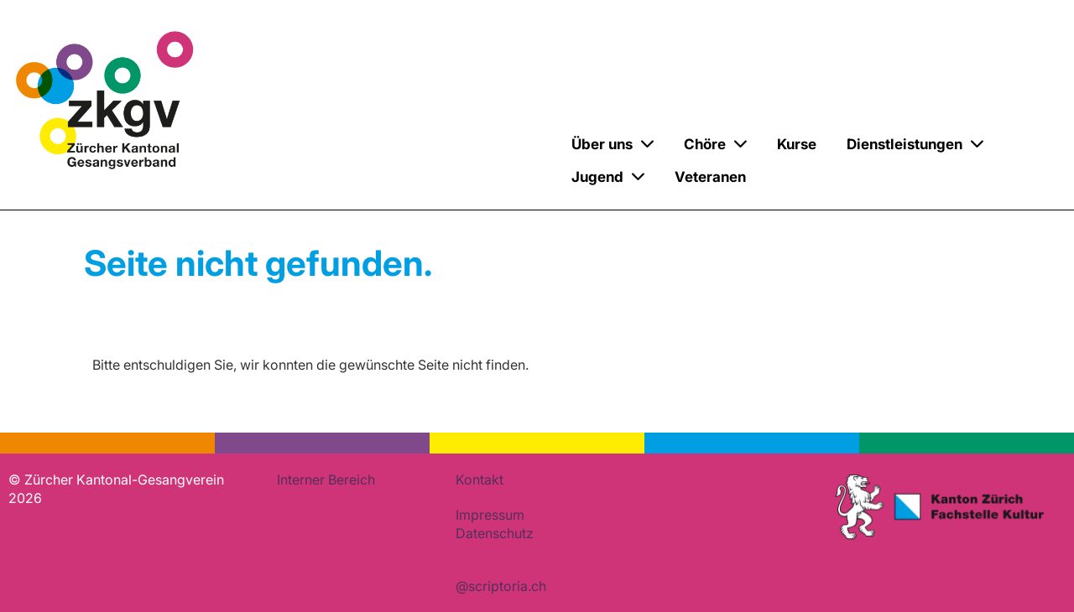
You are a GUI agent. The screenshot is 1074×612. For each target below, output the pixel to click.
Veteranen (710, 177)
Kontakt (479, 479)
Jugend (607, 177)
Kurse (796, 144)
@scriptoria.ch (501, 586)
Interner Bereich (326, 479)
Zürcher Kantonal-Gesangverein (333, 162)
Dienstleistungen (915, 144)
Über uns (612, 144)
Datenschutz (495, 533)
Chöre (715, 144)
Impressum (490, 514)
